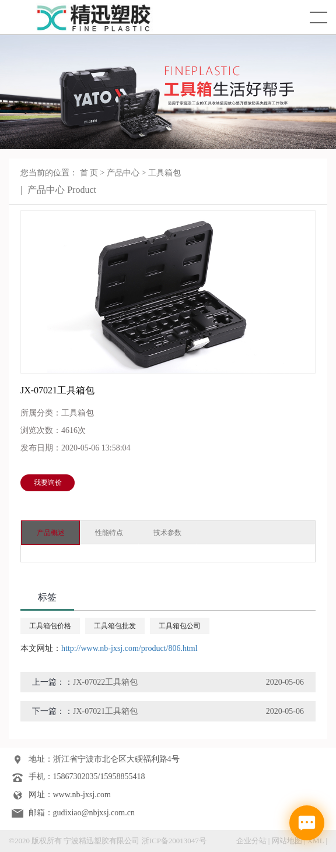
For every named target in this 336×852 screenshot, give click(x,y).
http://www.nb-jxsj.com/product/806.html (129, 648)
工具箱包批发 (115, 626)
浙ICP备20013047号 (174, 840)
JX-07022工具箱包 (105, 682)
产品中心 (123, 172)
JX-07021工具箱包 (105, 711)
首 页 (89, 172)
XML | (317, 840)
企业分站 (251, 840)
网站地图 (287, 840)
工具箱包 (164, 172)
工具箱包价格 (50, 626)
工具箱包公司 (180, 626)
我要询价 (48, 482)
